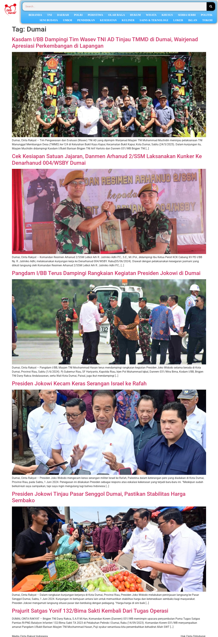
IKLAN (192, 20)
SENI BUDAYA (49, 20)
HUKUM (135, 14)
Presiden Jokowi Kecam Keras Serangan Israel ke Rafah (79, 383)
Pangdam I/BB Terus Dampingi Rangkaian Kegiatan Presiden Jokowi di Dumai (106, 273)
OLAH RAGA (116, 14)
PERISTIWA (95, 14)
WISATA (151, 14)
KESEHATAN (108, 20)
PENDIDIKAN (86, 20)
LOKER (178, 20)
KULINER (128, 20)
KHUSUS (167, 14)
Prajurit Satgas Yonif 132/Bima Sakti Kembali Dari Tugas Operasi (90, 611)
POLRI (78, 14)
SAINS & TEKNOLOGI (154, 20)
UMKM (67, 20)
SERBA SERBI (187, 14)
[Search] (211, 6)
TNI (49, 14)
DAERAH (63, 14)
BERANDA (35, 14)
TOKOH (207, 20)
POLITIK (206, 14)
